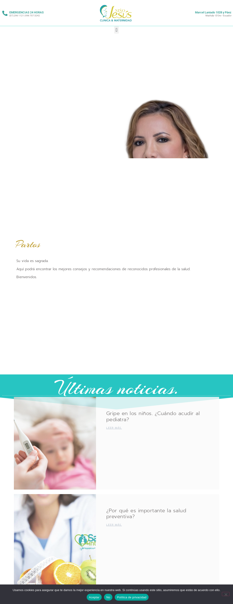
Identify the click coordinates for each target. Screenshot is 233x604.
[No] (226, 594)
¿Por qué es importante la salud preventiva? (146, 513)
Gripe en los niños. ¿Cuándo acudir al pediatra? (153, 416)
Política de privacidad (131, 597)
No (108, 597)
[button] (116, 30)
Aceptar (94, 597)
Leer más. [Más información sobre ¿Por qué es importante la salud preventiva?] (114, 525)
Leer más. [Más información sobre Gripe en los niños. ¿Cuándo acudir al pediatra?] (114, 428)
